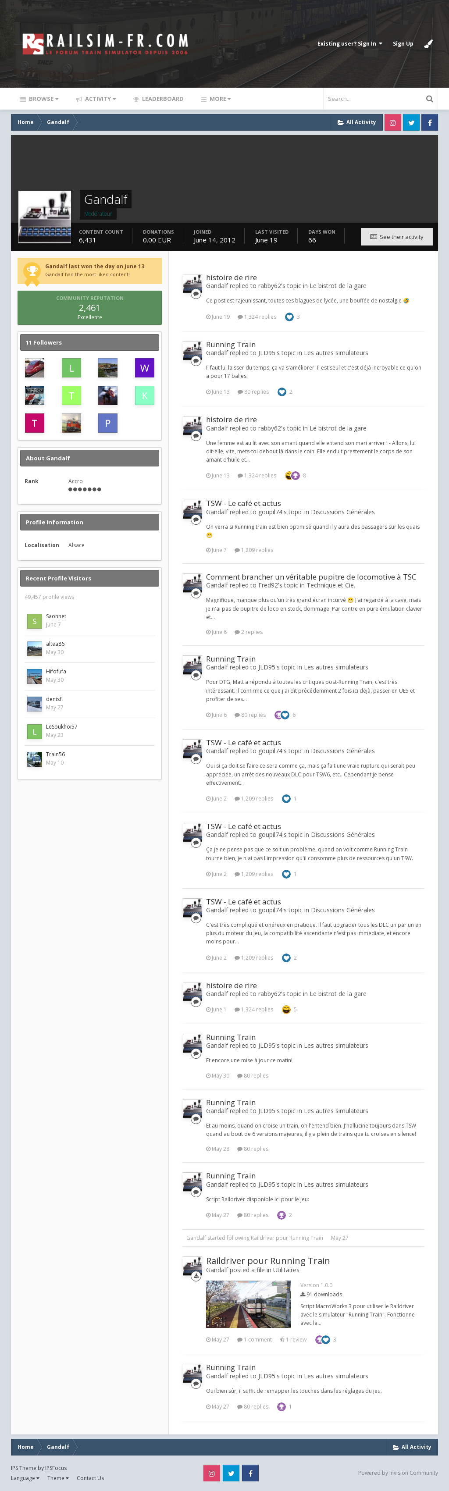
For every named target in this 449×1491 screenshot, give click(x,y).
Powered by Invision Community (398, 1473)
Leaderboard (162, 99)
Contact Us (90, 1478)
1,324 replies (257, 316)
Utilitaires (286, 1270)
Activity (100, 99)
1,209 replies (254, 550)
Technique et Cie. (330, 585)
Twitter (411, 122)
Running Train (231, 344)
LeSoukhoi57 (62, 726)
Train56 (55, 754)
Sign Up (403, 43)
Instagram (393, 122)
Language (25, 1478)
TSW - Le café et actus (243, 503)
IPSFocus (56, 1468)
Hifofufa (56, 671)
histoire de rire (231, 277)
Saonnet (56, 616)
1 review (293, 1339)
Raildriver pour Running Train (287, 1238)
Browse (43, 99)
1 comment (254, 1339)
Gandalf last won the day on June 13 (94, 266)
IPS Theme (23, 1468)
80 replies (253, 391)
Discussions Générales (343, 512)
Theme (58, 1478)
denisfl (54, 699)
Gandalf (196, 1238)
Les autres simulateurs (336, 353)
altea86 (55, 644)
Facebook (429, 122)
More (219, 99)
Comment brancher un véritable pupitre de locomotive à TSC (311, 577)
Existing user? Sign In (349, 43)
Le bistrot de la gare (338, 285)
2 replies (249, 632)
